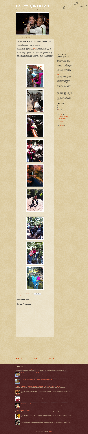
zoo (26, 295)
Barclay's (61, 123)
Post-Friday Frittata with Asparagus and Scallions (30, 372)
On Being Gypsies (62, 118)
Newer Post (19, 358)
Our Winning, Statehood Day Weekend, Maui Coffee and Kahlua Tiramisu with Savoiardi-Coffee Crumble (36, 369)
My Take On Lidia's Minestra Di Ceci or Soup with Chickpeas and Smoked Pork (36, 379)
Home (35, 358)
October (61, 114)
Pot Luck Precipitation (63, 116)
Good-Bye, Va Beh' (25, 414)
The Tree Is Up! (24, 390)
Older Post (51, 358)
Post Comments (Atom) (25, 360)
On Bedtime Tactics (25, 420)
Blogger (50, 431)
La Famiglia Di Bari (32, 6)
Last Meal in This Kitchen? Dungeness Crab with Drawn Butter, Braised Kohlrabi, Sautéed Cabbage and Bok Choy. (38, 386)
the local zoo (35, 48)
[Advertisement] (35, 347)
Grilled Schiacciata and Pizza (27, 403)
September (61, 125)
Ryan (24, 295)
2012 (59, 109)
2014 (59, 105)
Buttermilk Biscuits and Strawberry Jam (29, 396)
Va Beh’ (58, 74)
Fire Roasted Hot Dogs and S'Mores (22, 410)
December (61, 110)
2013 (59, 107)
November (61, 112)
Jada (21, 295)
